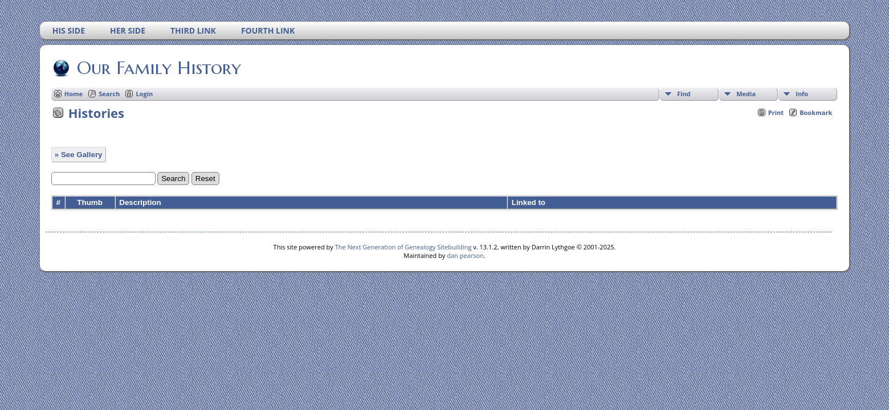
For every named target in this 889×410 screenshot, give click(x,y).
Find (684, 93)
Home (73, 93)
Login (144, 93)
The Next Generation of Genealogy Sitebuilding (403, 247)
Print (776, 112)
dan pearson (465, 255)
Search (109, 93)
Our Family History (158, 67)
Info (802, 93)
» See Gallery (79, 154)
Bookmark (816, 112)
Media (746, 93)
